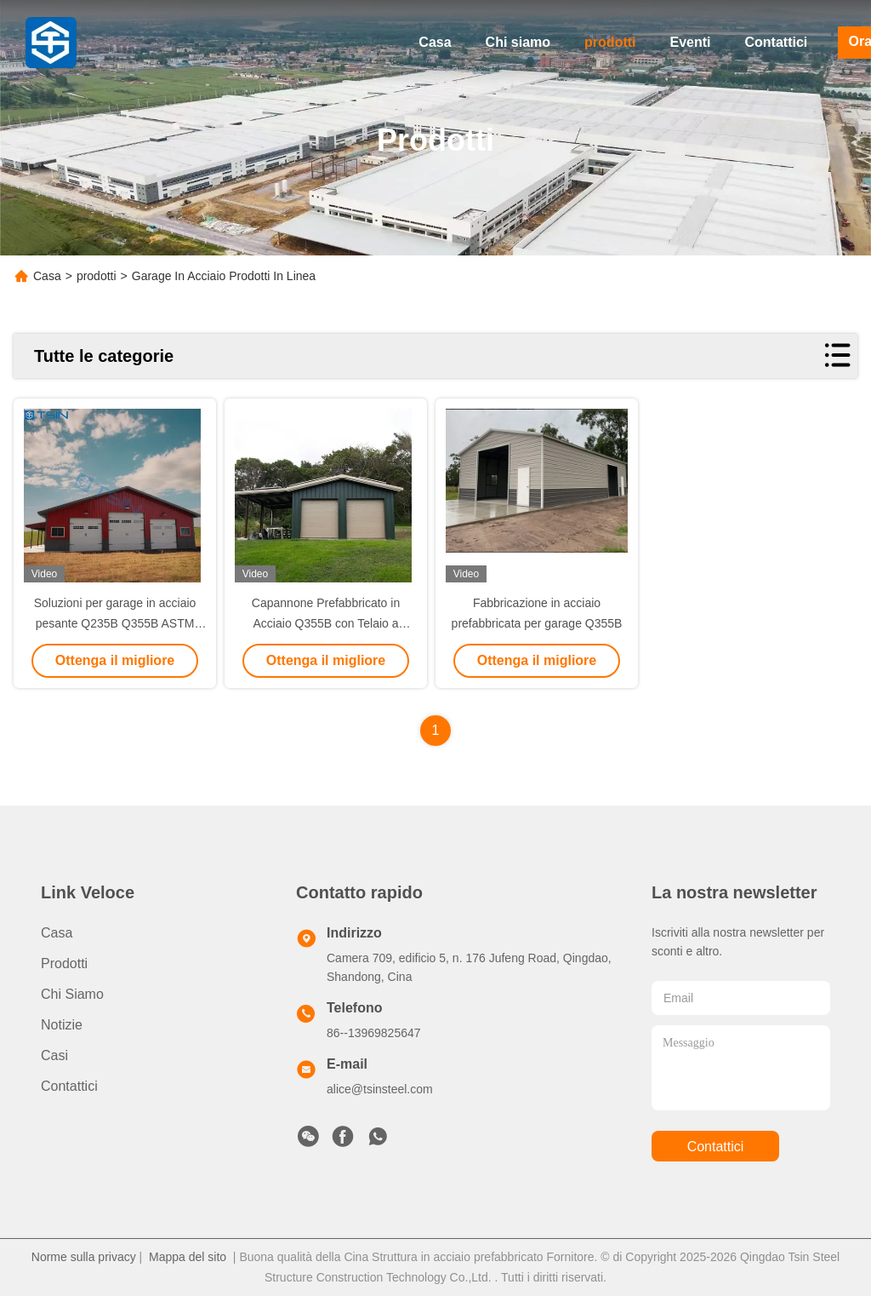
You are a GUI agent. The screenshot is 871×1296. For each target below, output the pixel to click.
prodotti (609, 42)
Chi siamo (518, 42)
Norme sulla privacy (83, 1257)
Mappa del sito (187, 1257)
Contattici (776, 42)
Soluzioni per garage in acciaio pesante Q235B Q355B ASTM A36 (115, 623)
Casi (54, 1055)
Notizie (62, 1025)
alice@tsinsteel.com (380, 1089)
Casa (434, 42)
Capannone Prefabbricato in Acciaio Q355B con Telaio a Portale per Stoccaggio (326, 623)
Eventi (690, 42)
